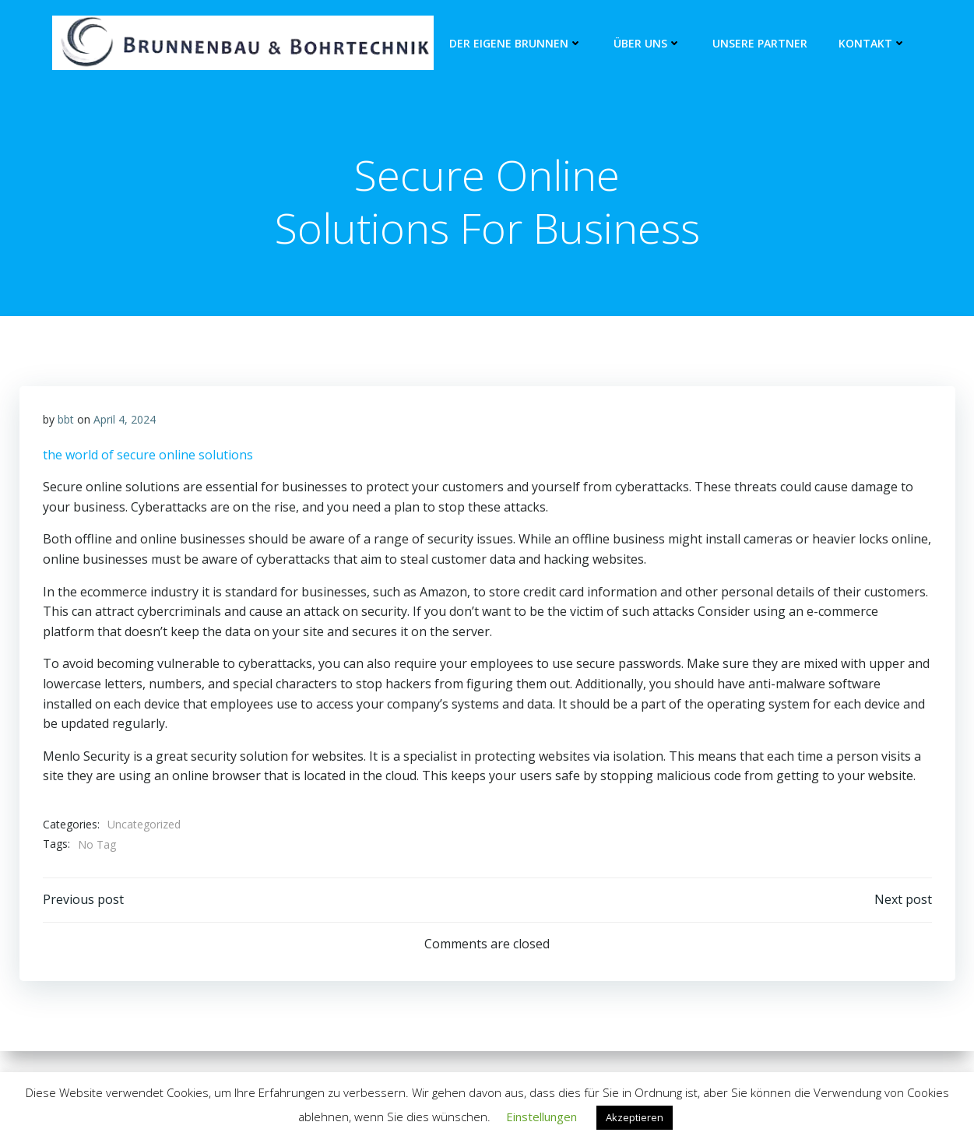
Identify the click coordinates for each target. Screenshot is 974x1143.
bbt (66, 419)
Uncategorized (144, 824)
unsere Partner (759, 43)
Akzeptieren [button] (634, 1117)
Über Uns (647, 43)
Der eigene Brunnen (515, 43)
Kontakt (872, 43)
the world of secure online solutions (148, 454)
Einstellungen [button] (541, 1116)
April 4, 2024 (124, 419)
